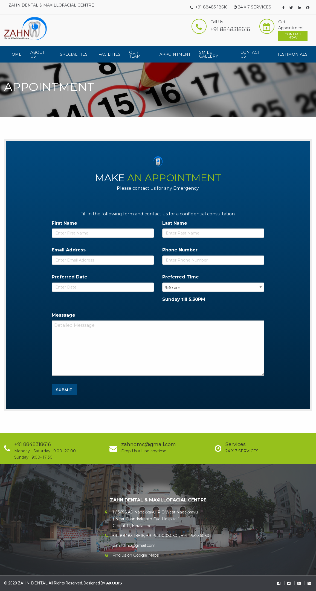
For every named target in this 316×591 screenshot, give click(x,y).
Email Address (69, 250)
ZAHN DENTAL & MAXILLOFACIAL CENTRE (51, 5)
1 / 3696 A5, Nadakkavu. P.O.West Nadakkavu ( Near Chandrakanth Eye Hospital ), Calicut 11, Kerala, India (151, 519)
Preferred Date (69, 277)
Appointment (175, 54)
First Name (64, 223)
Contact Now (293, 35)
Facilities (109, 54)
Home (15, 54)
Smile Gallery (208, 54)
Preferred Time (180, 277)
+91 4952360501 (196, 535)
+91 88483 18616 (208, 7)
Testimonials (292, 54)
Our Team (135, 54)
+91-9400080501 (162, 535)
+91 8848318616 (230, 29)
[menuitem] (15, 54)
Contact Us (250, 54)
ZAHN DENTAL (33, 583)
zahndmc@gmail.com (134, 545)
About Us (37, 54)
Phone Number (180, 250)
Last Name (174, 223)
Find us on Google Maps (135, 555)
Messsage (63, 315)
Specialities (74, 54)
